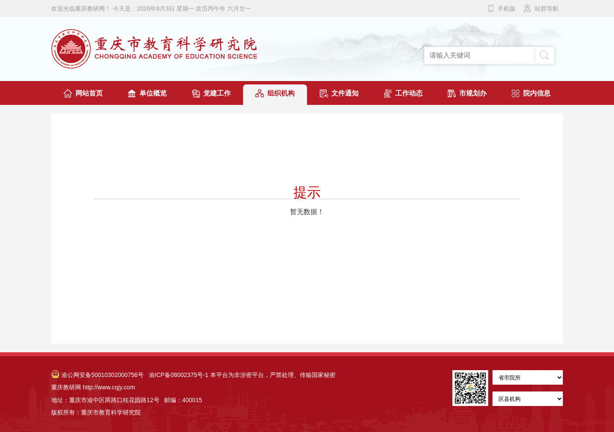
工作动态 (409, 93)
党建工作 (217, 93)
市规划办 (473, 93)
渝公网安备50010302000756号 (97, 374)
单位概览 (153, 93)
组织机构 (281, 93)
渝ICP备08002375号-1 (179, 374)
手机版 (507, 8)
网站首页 (89, 93)
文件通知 (345, 93)
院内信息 (536, 93)
